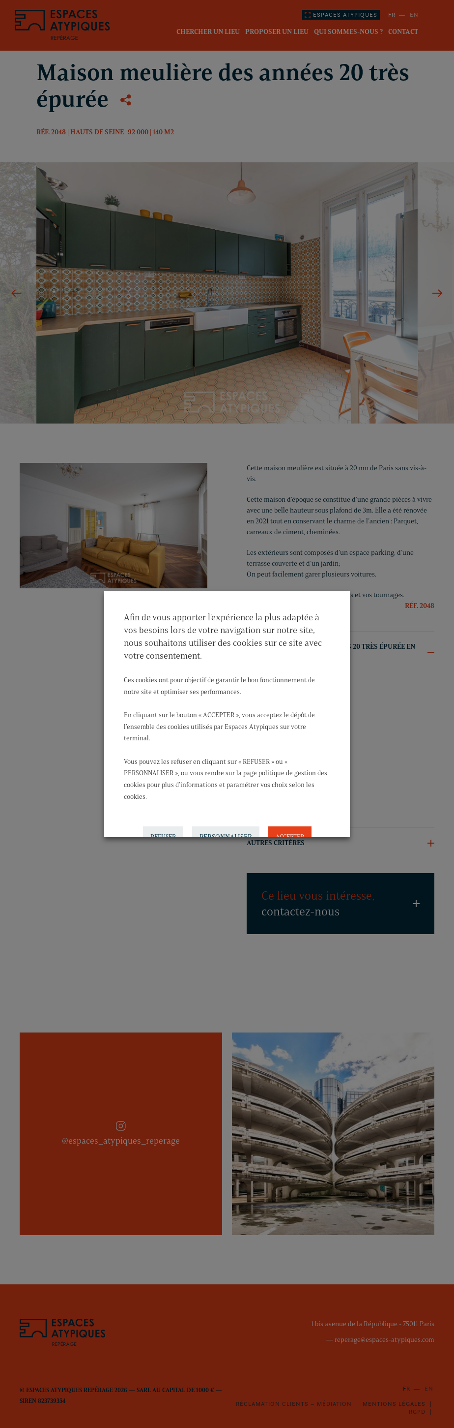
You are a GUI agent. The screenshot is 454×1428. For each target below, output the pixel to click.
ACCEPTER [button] (290, 826)
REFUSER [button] (163, 826)
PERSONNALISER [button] (225, 826)
